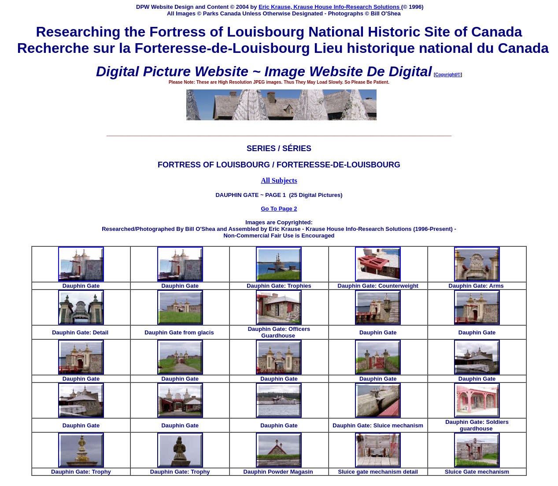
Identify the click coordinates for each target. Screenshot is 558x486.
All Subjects (279, 180)
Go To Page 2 (279, 208)
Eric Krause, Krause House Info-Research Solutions (330, 7)
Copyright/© (447, 74)
